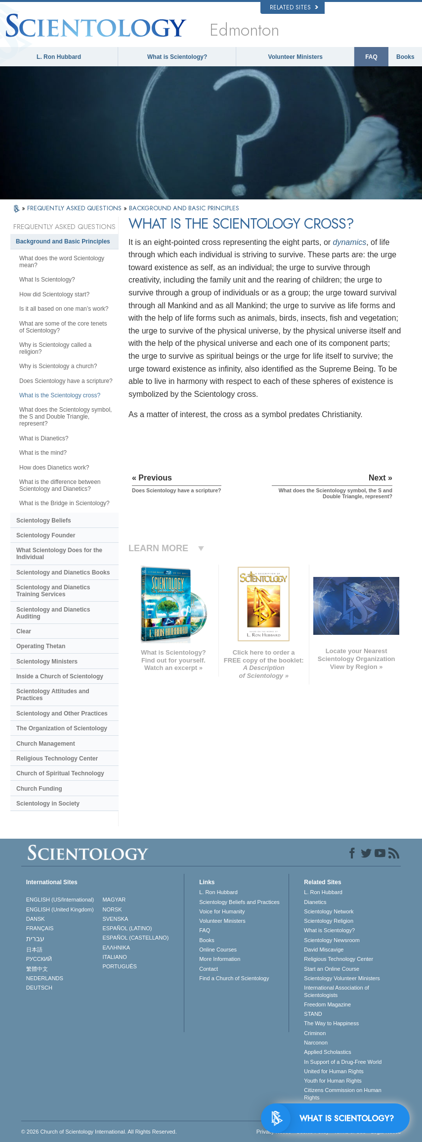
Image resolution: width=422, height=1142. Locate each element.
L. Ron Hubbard (59, 56)
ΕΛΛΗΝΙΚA (116, 948)
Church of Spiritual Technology (60, 773)
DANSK (35, 919)
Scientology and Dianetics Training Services (53, 591)
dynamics (350, 242)
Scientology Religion (328, 921)
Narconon (316, 1043)
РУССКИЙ (39, 959)
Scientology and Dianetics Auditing (53, 613)
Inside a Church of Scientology (59, 676)
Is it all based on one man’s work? (64, 308)
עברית (35, 939)
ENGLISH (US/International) (60, 900)
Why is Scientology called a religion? (55, 348)
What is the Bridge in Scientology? (64, 503)
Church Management (45, 743)
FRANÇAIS (40, 928)
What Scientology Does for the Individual (59, 554)
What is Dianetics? (43, 438)
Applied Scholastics (327, 1052)
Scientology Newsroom (332, 940)
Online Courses (218, 949)
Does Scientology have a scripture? (66, 381)
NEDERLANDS (44, 978)
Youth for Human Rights (332, 1081)
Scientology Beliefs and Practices (239, 902)
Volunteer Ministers (295, 56)
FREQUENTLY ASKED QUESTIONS (75, 208)
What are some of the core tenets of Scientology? (63, 327)
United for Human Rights (333, 1071)
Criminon (315, 1033)
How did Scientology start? (54, 294)
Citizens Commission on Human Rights (342, 1093)
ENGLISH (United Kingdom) (60, 909)
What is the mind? (43, 452)
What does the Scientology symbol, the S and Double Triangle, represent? (65, 416)
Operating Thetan (40, 646)
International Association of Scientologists (336, 991)
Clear (23, 631)
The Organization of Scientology (61, 728)
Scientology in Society (48, 803)
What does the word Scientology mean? (61, 262)
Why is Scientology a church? (58, 366)
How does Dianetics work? (54, 467)
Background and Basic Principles (63, 241)
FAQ (371, 56)
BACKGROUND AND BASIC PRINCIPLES (184, 208)
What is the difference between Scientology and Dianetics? (60, 485)
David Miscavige (323, 949)
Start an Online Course (331, 969)
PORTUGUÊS (119, 966)
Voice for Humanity (222, 911)
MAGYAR (114, 900)
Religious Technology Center (57, 758)
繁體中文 (37, 969)
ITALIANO (114, 957)
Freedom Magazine (327, 1004)
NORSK (112, 909)
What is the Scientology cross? (59, 395)
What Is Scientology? (47, 279)
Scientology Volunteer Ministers (342, 978)
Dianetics (315, 902)
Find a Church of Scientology (234, 978)
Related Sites (294, 7)
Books (405, 56)
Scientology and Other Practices (62, 713)
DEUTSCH (39, 988)
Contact (208, 969)
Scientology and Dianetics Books (63, 572)
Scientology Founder (45, 535)
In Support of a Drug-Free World (342, 1062)
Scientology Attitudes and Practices (52, 695)
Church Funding (39, 788)
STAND (313, 1014)
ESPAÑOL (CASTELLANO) (135, 938)
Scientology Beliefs (43, 520)
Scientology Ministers (47, 661)
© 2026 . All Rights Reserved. (99, 1132)
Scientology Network (328, 911)
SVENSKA (115, 919)
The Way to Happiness (331, 1023)
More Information (219, 959)
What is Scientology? (177, 56)
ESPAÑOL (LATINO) (127, 928)
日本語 (34, 949)
